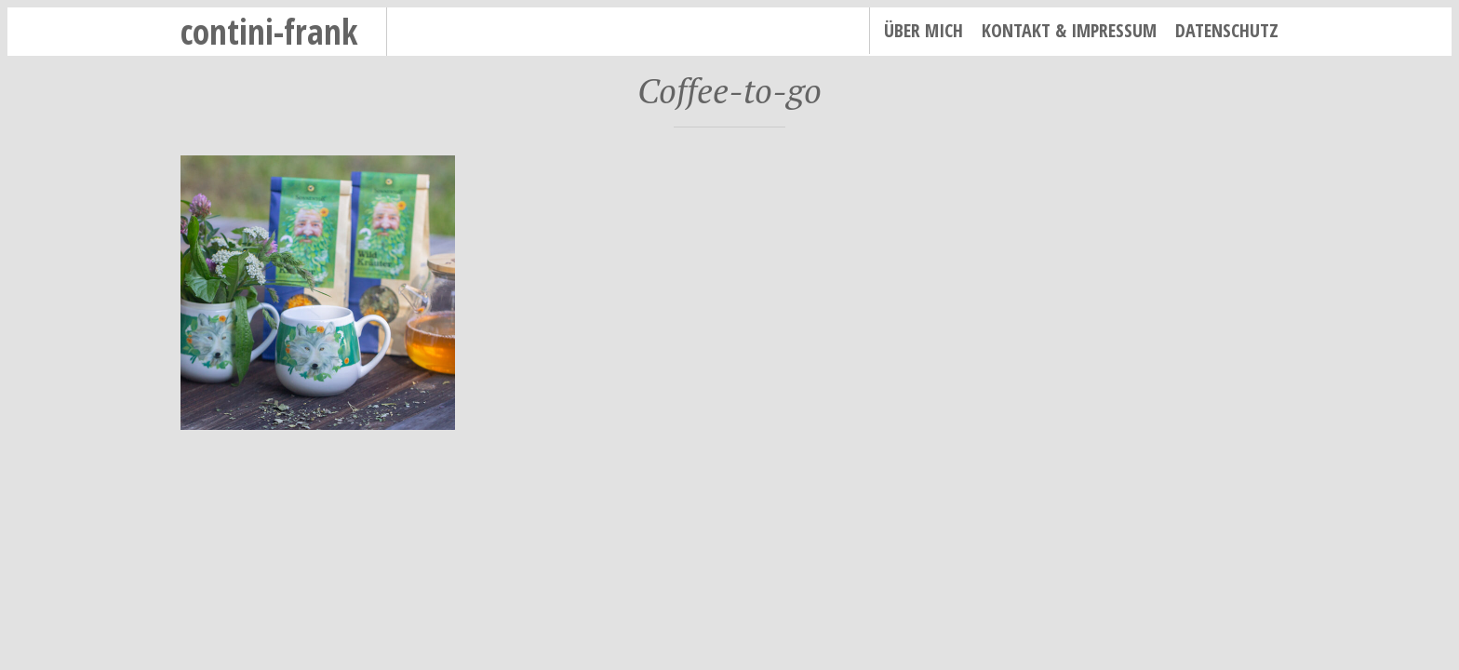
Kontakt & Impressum (1069, 30)
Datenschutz (1226, 30)
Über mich (923, 30)
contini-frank (269, 31)
